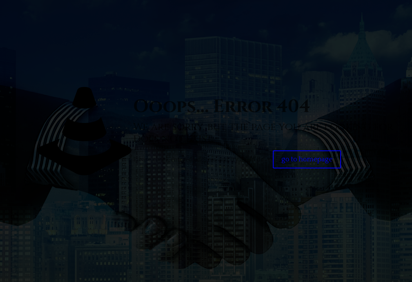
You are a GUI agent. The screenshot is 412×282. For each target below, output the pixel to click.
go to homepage (306, 159)
